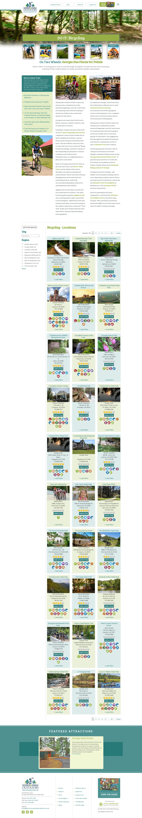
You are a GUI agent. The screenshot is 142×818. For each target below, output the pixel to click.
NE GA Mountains (32, 257)
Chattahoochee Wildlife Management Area (59, 336)
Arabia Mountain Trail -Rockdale (84, 239)
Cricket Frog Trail (83, 386)
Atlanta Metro (31, 244)
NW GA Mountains (32, 260)
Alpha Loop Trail (58, 238)
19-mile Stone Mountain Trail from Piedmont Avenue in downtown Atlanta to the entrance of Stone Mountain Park (37, 115)
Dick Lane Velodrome (58, 484)
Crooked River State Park (109, 386)
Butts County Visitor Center (58, 285)
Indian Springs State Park (58, 672)
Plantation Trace (31, 263)
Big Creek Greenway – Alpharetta (109, 239)
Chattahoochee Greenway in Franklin (36, 102)
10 (111, 233)
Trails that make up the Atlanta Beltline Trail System (37, 123)
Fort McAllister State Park (109, 531)
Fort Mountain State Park (58, 577)
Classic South (30, 247)
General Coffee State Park (109, 577)
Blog (67, 5)
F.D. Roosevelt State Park (58, 531)
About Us (80, 5)
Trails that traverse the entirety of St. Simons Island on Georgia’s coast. (36, 130)
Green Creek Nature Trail (83, 623)
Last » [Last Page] (119, 233)
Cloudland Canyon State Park (84, 336)
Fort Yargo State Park (84, 577)
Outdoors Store (55, 5)
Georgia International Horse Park (58, 624)
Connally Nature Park (109, 335)
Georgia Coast (30, 249)
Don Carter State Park (84, 484)
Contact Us (92, 5)
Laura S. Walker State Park (109, 672)
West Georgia (30, 266)
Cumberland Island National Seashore (83, 437)
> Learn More (58, 279)
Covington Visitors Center (58, 386)
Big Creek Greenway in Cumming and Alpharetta (36, 96)
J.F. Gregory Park (83, 672)
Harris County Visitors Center (109, 624)
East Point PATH (109, 484)
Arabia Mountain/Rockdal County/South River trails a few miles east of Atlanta (37, 107)
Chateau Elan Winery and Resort (83, 286)
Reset (24, 269)
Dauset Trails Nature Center (109, 436)
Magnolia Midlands (32, 255)
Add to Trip (58, 270)
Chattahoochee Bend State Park (109, 286)
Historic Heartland (32, 252)
